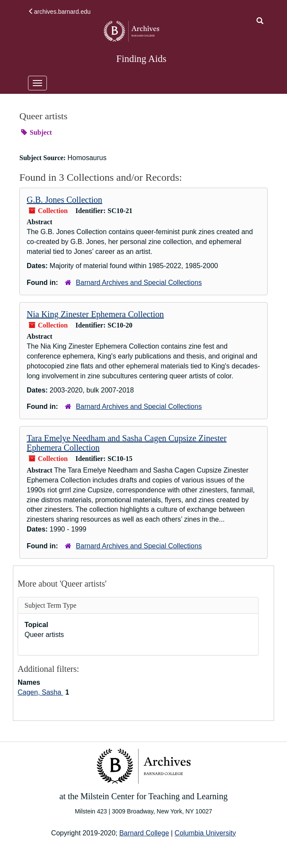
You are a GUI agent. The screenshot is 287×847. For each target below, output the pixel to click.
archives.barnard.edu (59, 11)
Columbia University (205, 833)
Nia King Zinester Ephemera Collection (95, 314)
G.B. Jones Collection (64, 199)
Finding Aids (141, 58)
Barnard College (144, 833)
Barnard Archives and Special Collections (139, 282)
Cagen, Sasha (40, 692)
